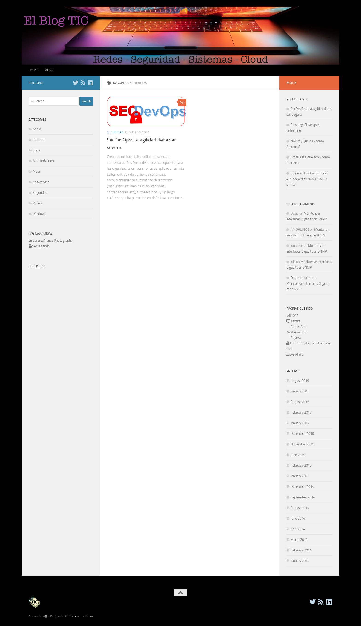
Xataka (295, 321)
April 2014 (298, 529)
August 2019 (300, 381)
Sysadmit (296, 354)
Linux (36, 150)
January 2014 (300, 561)
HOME (33, 70)
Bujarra (296, 338)
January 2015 (300, 476)
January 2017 (300, 423)
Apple (37, 129)
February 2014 (301, 550)
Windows (39, 214)
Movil (37, 171)
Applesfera (298, 327)
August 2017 (300, 402)
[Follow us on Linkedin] (90, 82)
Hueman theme (84, 616)
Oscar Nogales (301, 278)
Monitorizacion (43, 161)
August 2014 (300, 508)
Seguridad (115, 132)
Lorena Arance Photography (53, 240)
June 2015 (298, 455)
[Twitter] (75, 82)
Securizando (41, 246)
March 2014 (299, 540)
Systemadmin (297, 332)
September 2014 (303, 497)
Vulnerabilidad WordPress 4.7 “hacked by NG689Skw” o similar (307, 179)
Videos (38, 203)
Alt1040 (292, 316)
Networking (41, 182)
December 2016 (302, 434)
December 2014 (302, 487)
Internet (38, 140)
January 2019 (300, 391)
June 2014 (298, 518)
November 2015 (302, 444)
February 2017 (301, 412)
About (49, 70)
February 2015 (301, 465)
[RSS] (83, 82)
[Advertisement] (67, 303)
